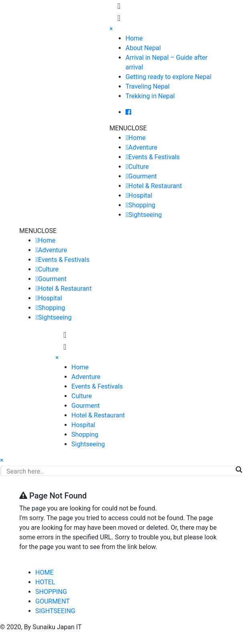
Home (134, 38)
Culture (138, 166)
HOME (44, 572)
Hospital (140, 195)
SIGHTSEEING (55, 611)
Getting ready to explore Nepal (168, 77)
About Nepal (143, 48)
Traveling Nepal (148, 86)
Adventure (142, 147)
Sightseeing (145, 215)
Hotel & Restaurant (155, 186)
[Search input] (119, 471)
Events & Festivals (154, 157)
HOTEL (45, 582)
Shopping (141, 205)
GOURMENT (52, 601)
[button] (128, 128)
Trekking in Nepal (150, 96)
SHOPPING (51, 592)
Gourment (142, 176)
